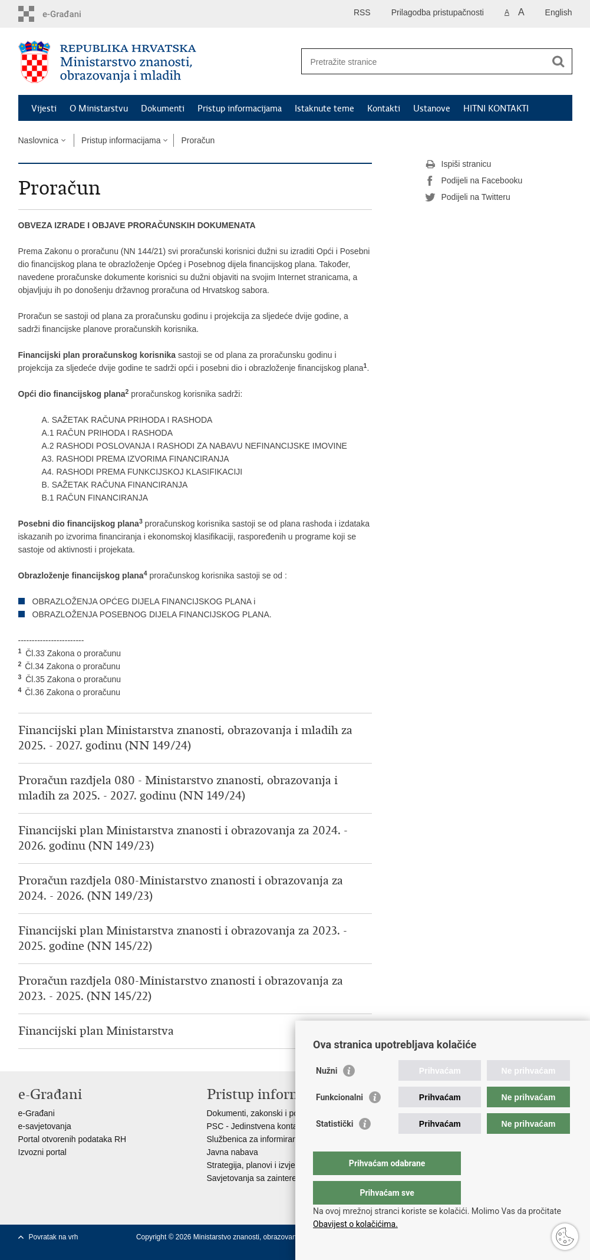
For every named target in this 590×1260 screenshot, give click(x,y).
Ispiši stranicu (458, 164)
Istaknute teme (324, 108)
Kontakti (383, 108)
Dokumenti (162, 108)
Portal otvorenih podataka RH (72, 1139)
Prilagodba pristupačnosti (437, 12)
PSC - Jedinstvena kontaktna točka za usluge (290, 1126)
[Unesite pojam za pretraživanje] (424, 61)
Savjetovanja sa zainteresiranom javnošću (284, 1178)
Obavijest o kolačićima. (355, 1224)
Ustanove (431, 108)
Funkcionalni (339, 1121)
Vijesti (44, 108)
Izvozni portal (42, 1152)
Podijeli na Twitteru (467, 197)
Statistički (334, 1147)
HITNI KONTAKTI (496, 108)
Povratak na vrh (53, 1237)
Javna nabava (232, 1152)
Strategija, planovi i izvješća (257, 1165)
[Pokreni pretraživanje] (559, 61)
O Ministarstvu (99, 108)
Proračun (198, 140)
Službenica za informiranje (255, 1139)
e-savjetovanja (44, 1126)
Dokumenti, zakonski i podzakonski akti (279, 1113)
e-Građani (36, 1113)
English (558, 12)
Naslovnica (38, 140)
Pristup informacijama (239, 108)
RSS (362, 12)
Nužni (326, 1094)
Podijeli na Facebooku (474, 181)
